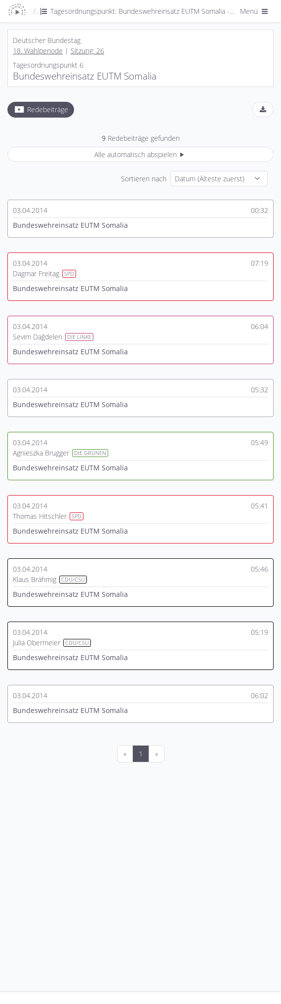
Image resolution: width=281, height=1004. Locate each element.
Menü (255, 11)
